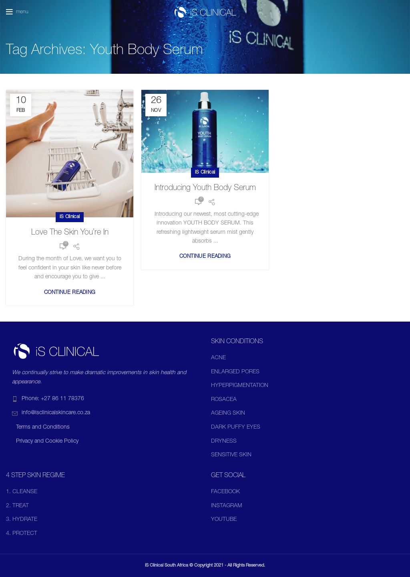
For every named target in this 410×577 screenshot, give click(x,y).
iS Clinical (70, 217)
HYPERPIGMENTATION (239, 386)
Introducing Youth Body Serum (205, 188)
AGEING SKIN (228, 413)
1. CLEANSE (21, 492)
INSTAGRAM (226, 506)
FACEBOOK (225, 492)
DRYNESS (224, 441)
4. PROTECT (21, 534)
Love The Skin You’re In (70, 233)
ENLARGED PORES (235, 372)
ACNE (218, 358)
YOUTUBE (224, 519)
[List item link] (102, 399)
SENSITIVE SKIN (231, 455)
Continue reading (70, 293)
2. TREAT (17, 506)
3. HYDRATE (21, 519)
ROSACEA (224, 400)
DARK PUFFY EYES (235, 427)
